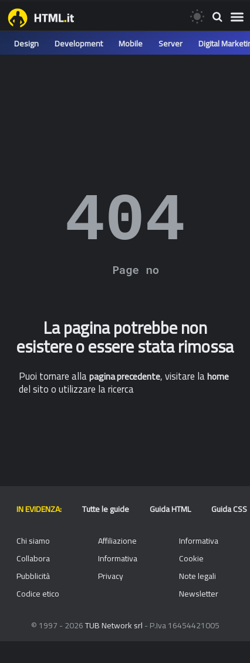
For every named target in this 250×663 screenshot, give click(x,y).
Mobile (131, 43)
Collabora (33, 558)
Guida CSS (229, 509)
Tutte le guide (105, 509)
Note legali (197, 576)
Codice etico (37, 593)
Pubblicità (33, 576)
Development (79, 43)
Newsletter (198, 593)
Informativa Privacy (117, 567)
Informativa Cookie (198, 549)
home (218, 376)
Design (26, 43)
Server (170, 43)
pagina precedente (124, 376)
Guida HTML (170, 509)
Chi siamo (33, 540)
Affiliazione (117, 540)
